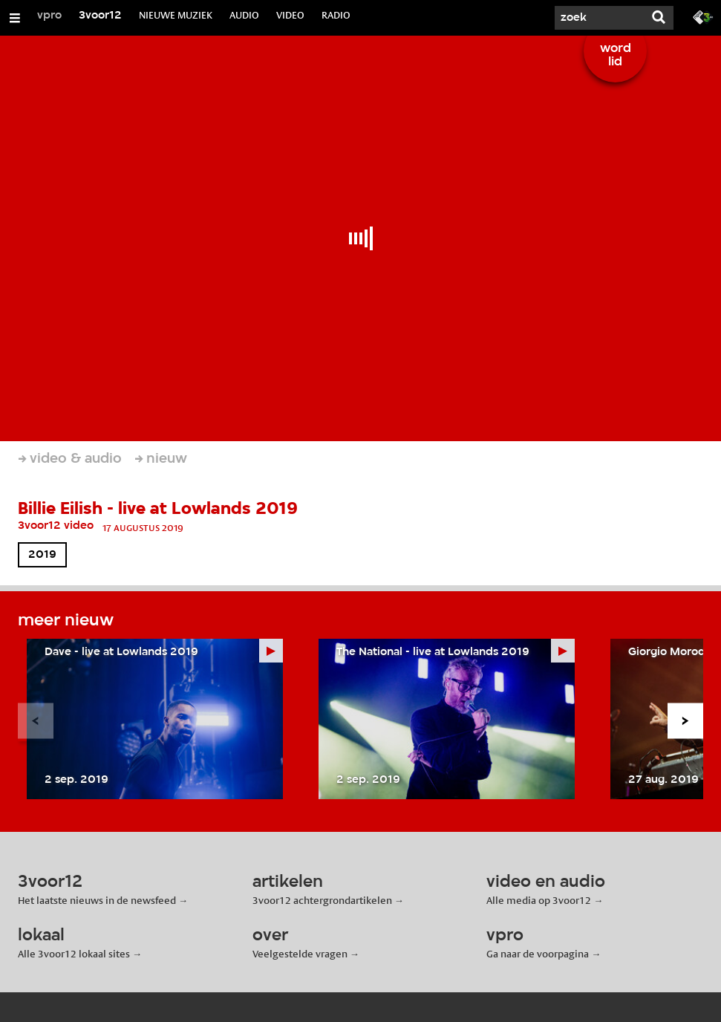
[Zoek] (599, 18)
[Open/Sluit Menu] (15, 18)
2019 (42, 555)
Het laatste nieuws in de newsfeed (97, 900)
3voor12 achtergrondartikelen (322, 900)
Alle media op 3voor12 (538, 900)
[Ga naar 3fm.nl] (703, 16)
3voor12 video (56, 526)
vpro (49, 16)
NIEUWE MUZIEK (175, 15)
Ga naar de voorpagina (537, 954)
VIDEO (290, 15)
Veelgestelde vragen (300, 954)
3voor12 (100, 16)
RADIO (336, 15)
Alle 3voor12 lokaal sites (74, 954)
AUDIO (244, 15)
